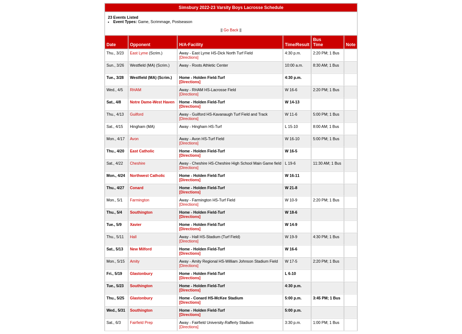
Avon (134, 139)
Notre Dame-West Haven (152, 102)
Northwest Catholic (147, 175)
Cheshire (137, 163)
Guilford (136, 114)
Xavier (135, 224)
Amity (135, 261)
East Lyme (139, 53)
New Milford (141, 249)
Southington (141, 212)
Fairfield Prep (141, 322)
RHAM (135, 90)
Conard (136, 188)
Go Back (231, 30)
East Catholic (142, 151)
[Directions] (188, 57)
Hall (133, 237)
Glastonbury (141, 273)
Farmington (139, 200)
